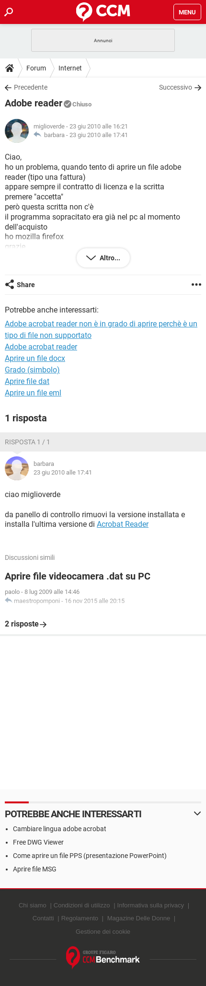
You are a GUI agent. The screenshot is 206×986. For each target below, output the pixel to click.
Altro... (109, 258)
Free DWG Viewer (38, 842)
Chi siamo (32, 905)
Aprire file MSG (35, 869)
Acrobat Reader (123, 524)
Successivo (175, 87)
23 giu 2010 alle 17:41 (98, 135)
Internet (70, 68)
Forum (36, 68)
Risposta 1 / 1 (27, 442)
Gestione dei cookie (103, 931)
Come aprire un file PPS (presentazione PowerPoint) (90, 855)
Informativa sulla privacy (150, 905)
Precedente (30, 87)
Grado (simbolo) (32, 369)
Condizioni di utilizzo (82, 905)
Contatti (43, 918)
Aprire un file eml (33, 392)
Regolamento (79, 918)
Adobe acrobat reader (41, 346)
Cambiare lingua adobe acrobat (59, 829)
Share (26, 285)
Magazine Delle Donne (139, 918)
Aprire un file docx (35, 358)
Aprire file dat (27, 381)
